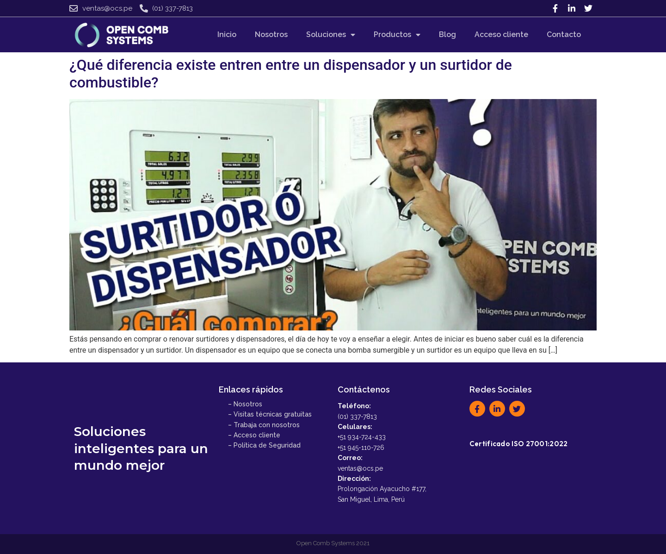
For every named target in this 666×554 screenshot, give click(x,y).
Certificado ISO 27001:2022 (518, 443)
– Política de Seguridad (264, 445)
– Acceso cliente (254, 435)
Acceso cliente (501, 34)
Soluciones (330, 34)
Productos (397, 34)
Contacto (564, 34)
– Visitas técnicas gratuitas (270, 414)
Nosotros (271, 34)
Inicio (226, 34)
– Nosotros (245, 404)
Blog (447, 34)
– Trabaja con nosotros (264, 425)
